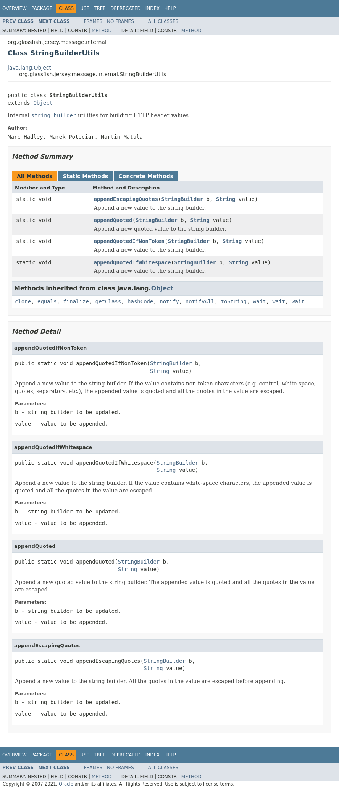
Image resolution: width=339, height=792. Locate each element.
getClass (108, 301)
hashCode (140, 301)
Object (43, 103)
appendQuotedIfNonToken (129, 241)
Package (41, 8)
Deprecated (125, 8)
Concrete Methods (145, 176)
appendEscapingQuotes (126, 199)
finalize (76, 301)
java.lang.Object (29, 68)
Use (84, 8)
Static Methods (85, 176)
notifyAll (200, 301)
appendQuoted (113, 220)
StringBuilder (182, 199)
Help (170, 8)
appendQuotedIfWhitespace (132, 262)
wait (259, 301)
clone (23, 301)
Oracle (66, 784)
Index (152, 8)
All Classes (163, 21)
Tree (100, 8)
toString (234, 301)
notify (169, 301)
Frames (93, 21)
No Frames (120, 21)
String (226, 199)
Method (102, 30)
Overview (14, 8)
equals (47, 301)
